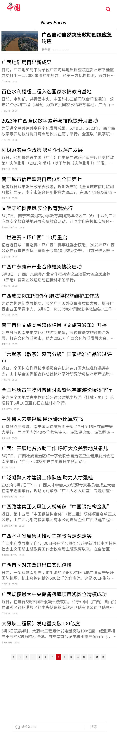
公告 (44, 698)
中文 (16, 708)
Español (56, 715)
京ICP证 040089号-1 (66, 694)
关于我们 (20, 698)
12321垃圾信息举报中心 (76, 686)
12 (84, 657)
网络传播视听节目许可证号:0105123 (19, 694)
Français (56, 708)
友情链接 (91, 686)
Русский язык (25, 715)
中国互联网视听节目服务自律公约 (36, 686)
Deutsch (79, 708)
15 (103, 657)
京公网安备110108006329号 (46, 694)
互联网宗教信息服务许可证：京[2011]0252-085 (94, 694)
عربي (79, 715)
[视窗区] (59, 349)
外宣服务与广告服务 (34, 698)
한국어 (100, 715)
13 (90, 657)
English (34, 708)
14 (97, 657)
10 (71, 657)
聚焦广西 (18, 22)
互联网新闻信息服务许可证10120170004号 (80, 690)
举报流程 (96, 698)
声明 (48, 698)
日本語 (100, 708)
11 (78, 657)
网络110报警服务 (58, 686)
